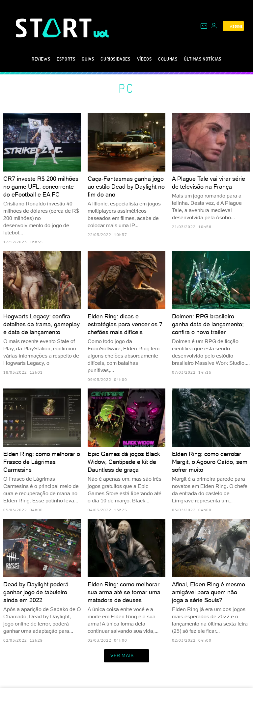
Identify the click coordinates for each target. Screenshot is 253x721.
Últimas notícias (202, 59)
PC (127, 88)
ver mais (126, 656)
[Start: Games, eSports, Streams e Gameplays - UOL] (55, 28)
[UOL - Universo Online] (101, 34)
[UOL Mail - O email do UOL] (204, 26)
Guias (88, 59)
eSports (66, 59)
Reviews (41, 59)
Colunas (167, 59)
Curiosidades (115, 59)
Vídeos (144, 59)
